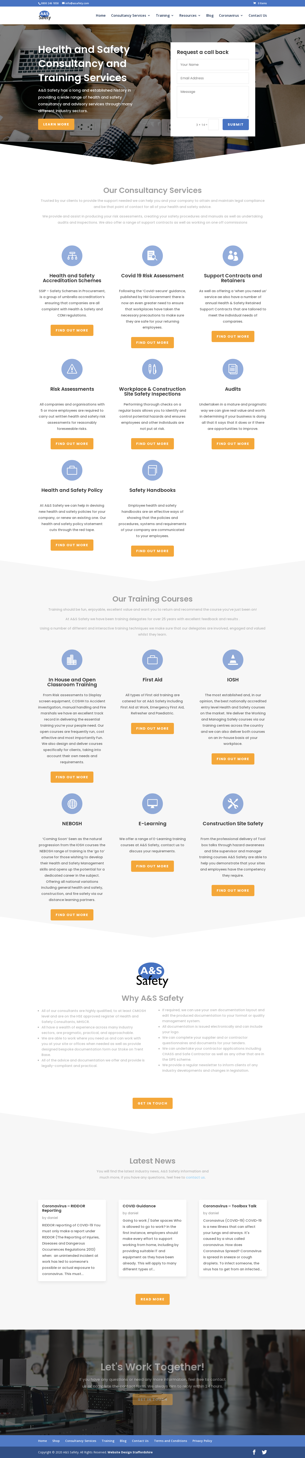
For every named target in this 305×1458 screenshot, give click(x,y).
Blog (210, 16)
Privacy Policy (202, 1441)
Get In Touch (153, 1103)
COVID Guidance (139, 1206)
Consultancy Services (128, 16)
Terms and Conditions (170, 1441)
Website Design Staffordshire (130, 1452)
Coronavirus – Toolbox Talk (229, 1206)
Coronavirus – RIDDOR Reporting (63, 1208)
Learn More (56, 124)
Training (163, 16)
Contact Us (258, 16)
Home (101, 16)
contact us (195, 1175)
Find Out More (72, 330)
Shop (56, 1441)
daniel (52, 1217)
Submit (236, 124)
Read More (153, 1299)
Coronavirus (229, 16)
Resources (188, 16)
